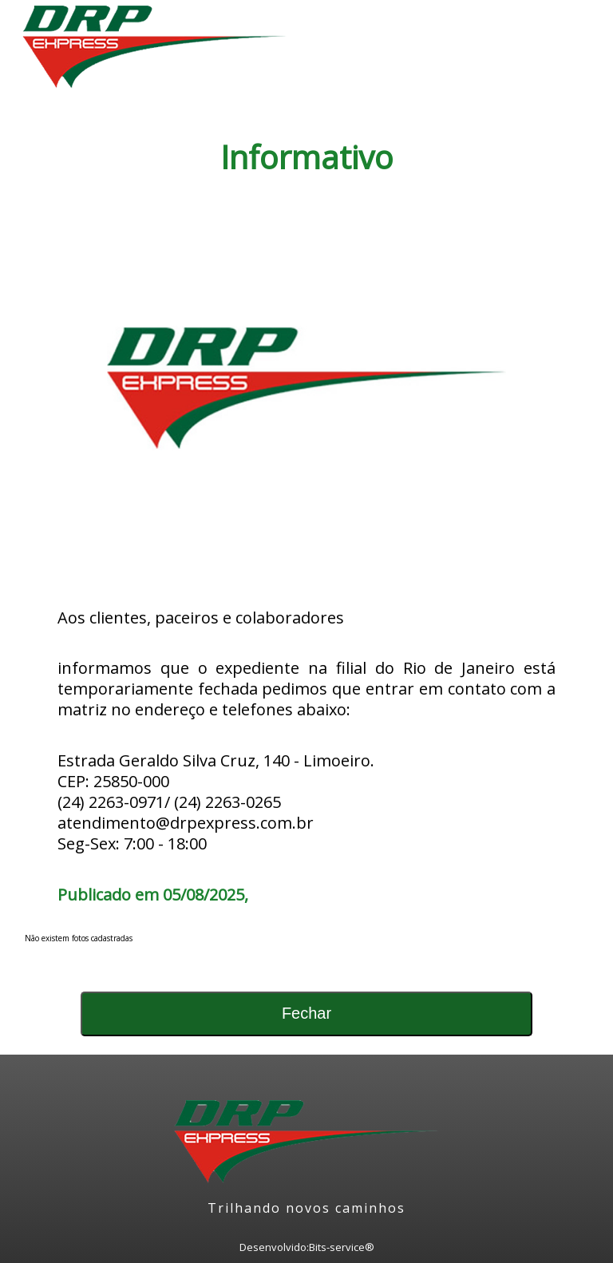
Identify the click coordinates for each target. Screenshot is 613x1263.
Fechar (306, 1013)
